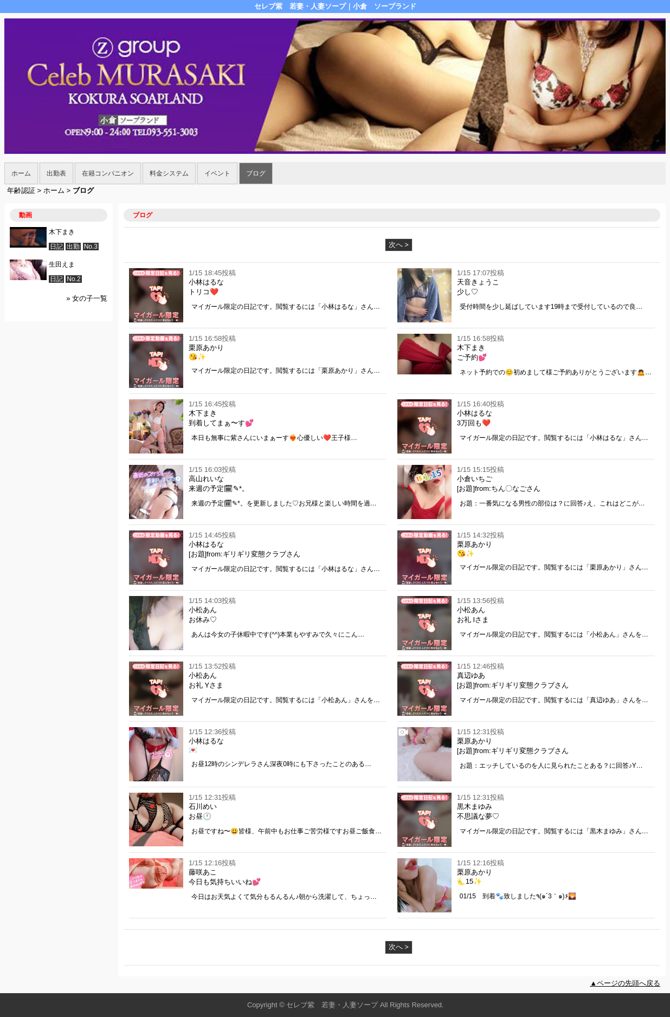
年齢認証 (21, 190)
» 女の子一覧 (86, 298)
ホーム (21, 173)
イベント (217, 173)
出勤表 (56, 173)
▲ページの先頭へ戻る (625, 983)
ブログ (256, 173)
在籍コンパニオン (108, 173)
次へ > (399, 245)
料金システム (169, 173)
